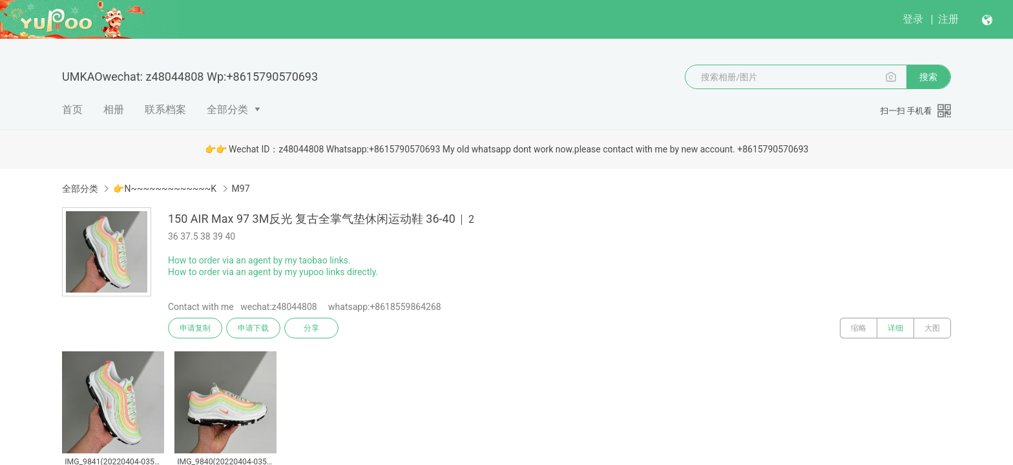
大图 (932, 328)
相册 (113, 109)
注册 (948, 19)
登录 (913, 19)
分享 (311, 328)
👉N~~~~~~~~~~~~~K (164, 188)
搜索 (928, 77)
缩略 (858, 328)
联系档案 (165, 109)
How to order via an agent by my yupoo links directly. (273, 272)
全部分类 (227, 109)
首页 (72, 109)
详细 (895, 328)
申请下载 (253, 328)
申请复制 (195, 328)
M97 (241, 188)
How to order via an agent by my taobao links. (259, 260)
